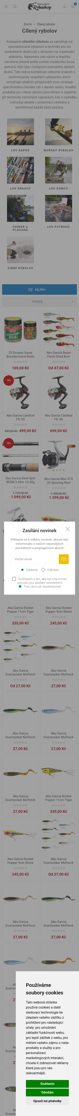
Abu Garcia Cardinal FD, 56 (58, 417)
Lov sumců (58, 188)
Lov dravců (20, 188)
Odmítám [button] (47, 1092)
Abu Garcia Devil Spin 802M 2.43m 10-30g (20, 480)
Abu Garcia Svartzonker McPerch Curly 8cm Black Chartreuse (20, 739)
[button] (53, 470)
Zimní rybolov (20, 268)
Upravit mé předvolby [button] (47, 1101)
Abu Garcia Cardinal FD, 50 (20, 417)
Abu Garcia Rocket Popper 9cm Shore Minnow (58, 611)
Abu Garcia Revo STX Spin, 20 (20, 547)
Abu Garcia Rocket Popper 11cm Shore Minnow (58, 549)
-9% (8, 380)
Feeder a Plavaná (20, 228)
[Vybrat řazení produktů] (39, 301)
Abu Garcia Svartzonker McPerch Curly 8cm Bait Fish (59, 674)
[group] (58, 455)
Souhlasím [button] (47, 1083)
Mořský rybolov (59, 150)
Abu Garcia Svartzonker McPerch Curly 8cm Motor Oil (20, 800)
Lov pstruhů (58, 226)
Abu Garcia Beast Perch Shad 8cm (58, 354)
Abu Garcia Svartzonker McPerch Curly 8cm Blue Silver (59, 737)
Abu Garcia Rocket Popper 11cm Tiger (20, 610)
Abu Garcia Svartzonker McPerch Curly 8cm (20, 674)
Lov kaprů (20, 150)
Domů (28, 24)
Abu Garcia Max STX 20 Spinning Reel (58, 481)
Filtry (40, 289)
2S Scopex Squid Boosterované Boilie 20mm (21, 356)
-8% (8, 443)
